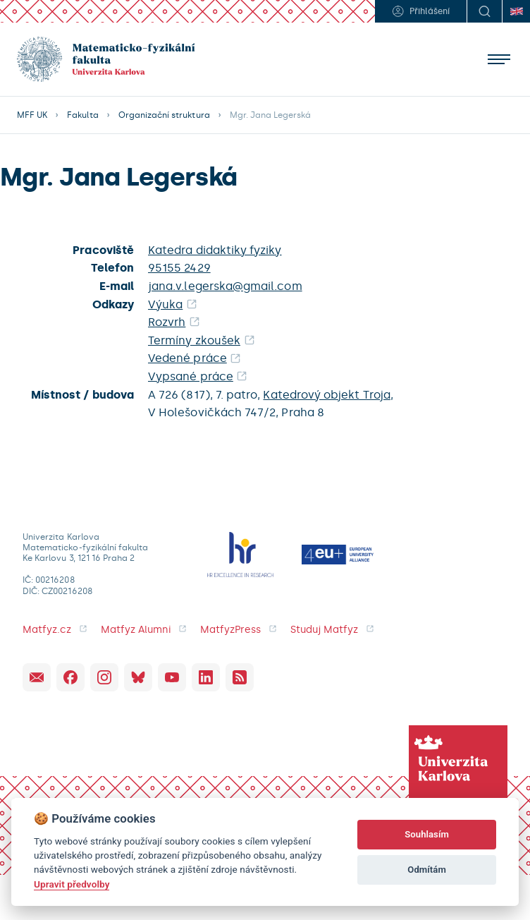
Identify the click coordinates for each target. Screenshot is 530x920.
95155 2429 (179, 267)
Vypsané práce (190, 376)
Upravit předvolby (71, 884)
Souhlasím (427, 834)
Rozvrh (166, 322)
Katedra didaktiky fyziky (215, 250)
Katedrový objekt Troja (326, 394)
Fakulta (82, 115)
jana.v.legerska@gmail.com (225, 286)
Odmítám (426, 869)
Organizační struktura (164, 115)
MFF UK (32, 115)
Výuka (165, 304)
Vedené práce (187, 358)
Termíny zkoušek (194, 340)
